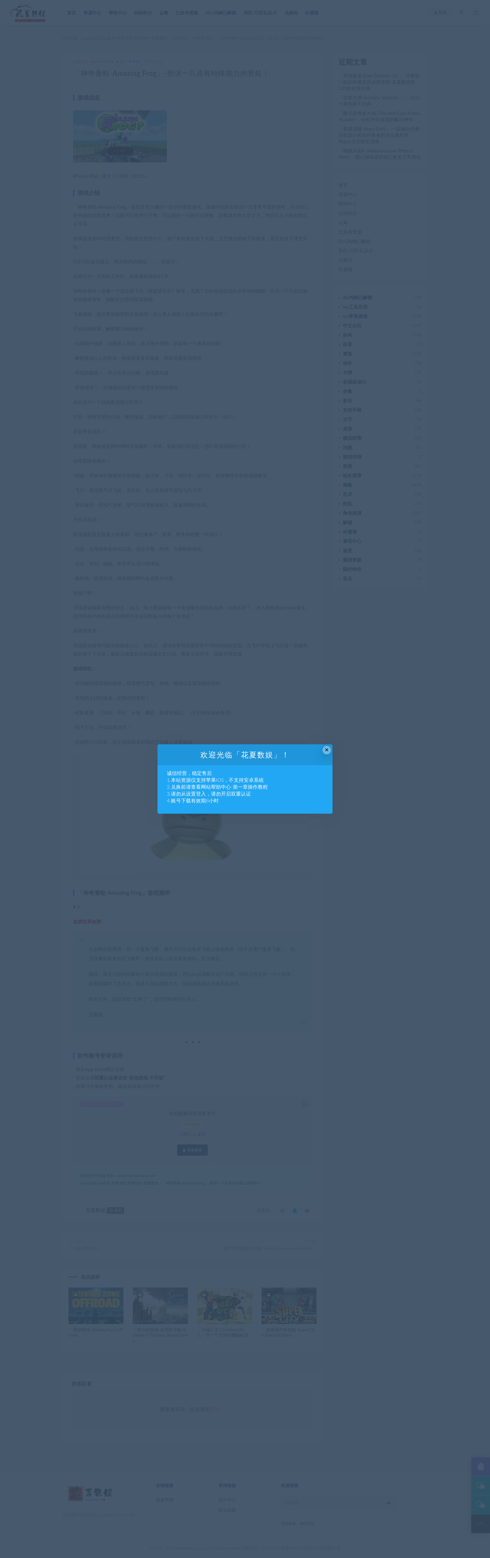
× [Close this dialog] (327, 750)
